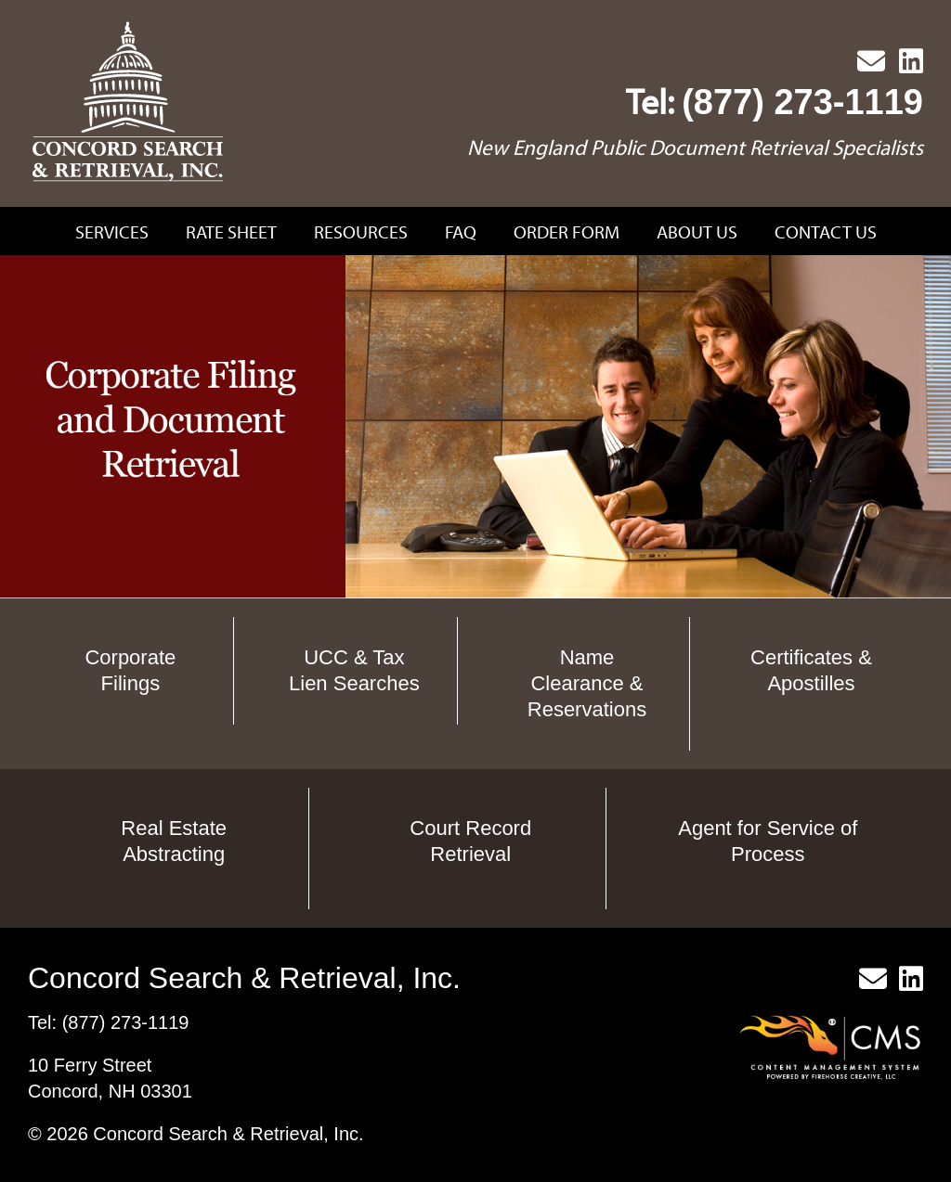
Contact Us (826, 231)
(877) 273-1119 (802, 102)
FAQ (460, 231)
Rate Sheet (231, 231)
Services (112, 231)
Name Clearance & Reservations (587, 683)
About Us (697, 231)
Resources (361, 231)
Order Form (566, 231)
